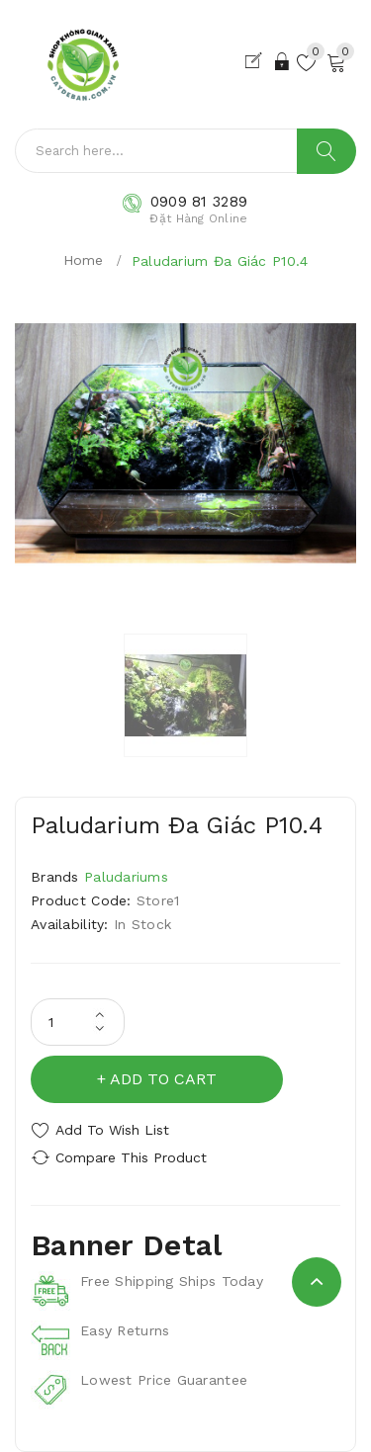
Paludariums (126, 877)
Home (83, 260)
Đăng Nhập (283, 61)
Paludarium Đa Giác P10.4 (220, 261)
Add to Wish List (112, 1130)
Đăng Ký (257, 61)
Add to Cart (163, 1078)
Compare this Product (131, 1157)
